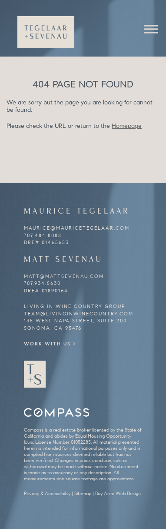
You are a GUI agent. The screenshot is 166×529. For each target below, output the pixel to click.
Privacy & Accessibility (47, 493)
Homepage (127, 126)
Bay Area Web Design (118, 493)
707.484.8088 (43, 235)
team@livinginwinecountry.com (78, 314)
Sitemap (82, 493)
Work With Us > (50, 344)
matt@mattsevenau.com (64, 276)
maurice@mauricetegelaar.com (76, 228)
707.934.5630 (42, 283)
